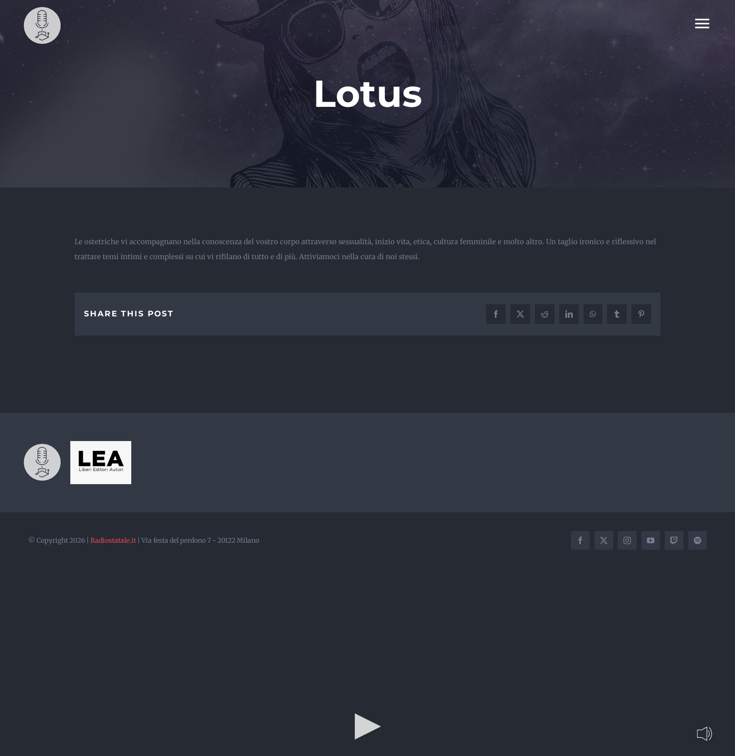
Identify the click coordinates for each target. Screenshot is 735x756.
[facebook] (580, 540)
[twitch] (674, 540)
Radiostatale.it (113, 540)
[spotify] (697, 540)
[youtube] (650, 540)
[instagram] (627, 540)
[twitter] (603, 540)
